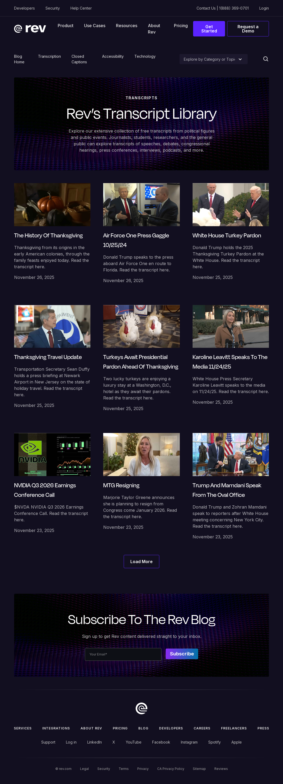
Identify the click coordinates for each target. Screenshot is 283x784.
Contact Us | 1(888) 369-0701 (223, 8)
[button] (65, 25)
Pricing (181, 25)
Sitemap (199, 769)
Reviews (221, 769)
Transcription (49, 56)
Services (23, 728)
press (263, 728)
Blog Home (19, 59)
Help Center (81, 8)
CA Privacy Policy (170, 769)
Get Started (209, 29)
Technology (145, 56)
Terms (124, 769)
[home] (30, 28)
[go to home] (141, 708)
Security (52, 8)
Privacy (143, 769)
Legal (84, 769)
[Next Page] (141, 561)
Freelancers (234, 728)
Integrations (56, 728)
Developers (24, 8)
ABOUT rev (91, 728)
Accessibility (113, 56)
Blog (143, 728)
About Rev (154, 29)
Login (264, 8)
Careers (202, 728)
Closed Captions (79, 59)
